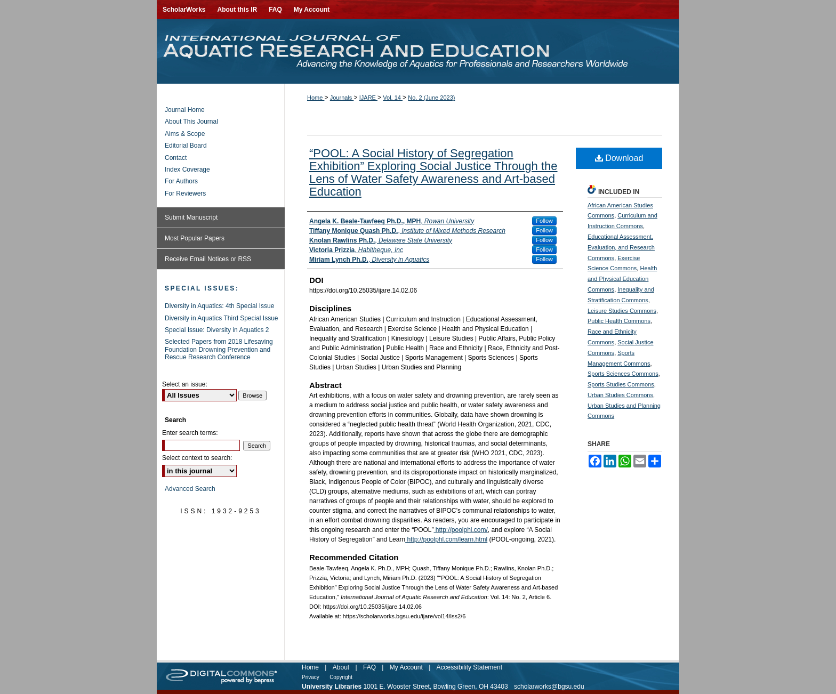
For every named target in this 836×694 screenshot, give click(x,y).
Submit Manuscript (191, 217)
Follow (544, 220)
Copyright (340, 677)
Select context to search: (197, 458)
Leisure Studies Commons (622, 311)
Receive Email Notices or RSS (208, 259)
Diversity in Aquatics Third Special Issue (221, 318)
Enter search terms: (190, 433)
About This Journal (191, 121)
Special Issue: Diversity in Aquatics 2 (217, 330)
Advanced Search (190, 489)
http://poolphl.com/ (460, 530)
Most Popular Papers (194, 238)
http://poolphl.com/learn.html (446, 539)
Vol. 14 (393, 97)
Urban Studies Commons (620, 395)
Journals (342, 97)
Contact (176, 158)
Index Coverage (187, 169)
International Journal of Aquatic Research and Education (418, 51)
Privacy (310, 677)
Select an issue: (184, 384)
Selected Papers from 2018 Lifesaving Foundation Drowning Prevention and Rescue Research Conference (219, 349)
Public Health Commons (619, 321)
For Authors (181, 181)
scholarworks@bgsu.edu (549, 686)
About (341, 667)
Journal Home (185, 110)
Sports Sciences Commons (623, 373)
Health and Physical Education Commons (622, 279)
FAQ (369, 667)
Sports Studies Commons (621, 384)
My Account (406, 667)
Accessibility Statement (469, 667)
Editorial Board (186, 145)
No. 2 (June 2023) (431, 97)
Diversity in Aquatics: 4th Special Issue (219, 306)
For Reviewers (185, 193)
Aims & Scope (185, 134)
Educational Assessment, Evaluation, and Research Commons (621, 247)
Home (315, 97)
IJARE (368, 97)
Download (619, 158)
